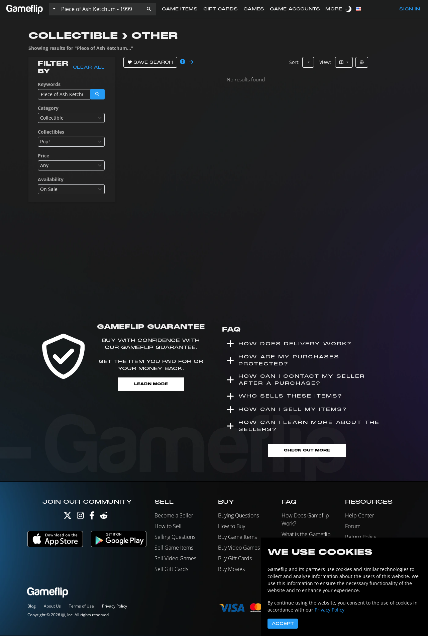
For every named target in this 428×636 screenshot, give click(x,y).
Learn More (151, 384)
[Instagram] (80, 518)
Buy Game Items (237, 538)
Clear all (89, 67)
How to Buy (231, 528)
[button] (148, 9)
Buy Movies (231, 570)
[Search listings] (100, 9)
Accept (283, 623)
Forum (352, 528)
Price (43, 155)
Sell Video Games (175, 560)
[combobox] (71, 118)
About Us (52, 607)
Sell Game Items (173, 549)
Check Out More (307, 451)
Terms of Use (81, 607)
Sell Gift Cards (171, 570)
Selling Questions (174, 538)
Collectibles (51, 132)
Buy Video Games (239, 549)
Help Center (359, 517)
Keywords (49, 84)
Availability (51, 179)
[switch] (349, 9)
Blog (31, 607)
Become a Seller (173, 517)
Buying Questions (238, 517)
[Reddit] (104, 518)
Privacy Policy (114, 607)
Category (48, 108)
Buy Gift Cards (235, 560)
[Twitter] (68, 518)
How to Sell (168, 528)
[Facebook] (91, 518)
